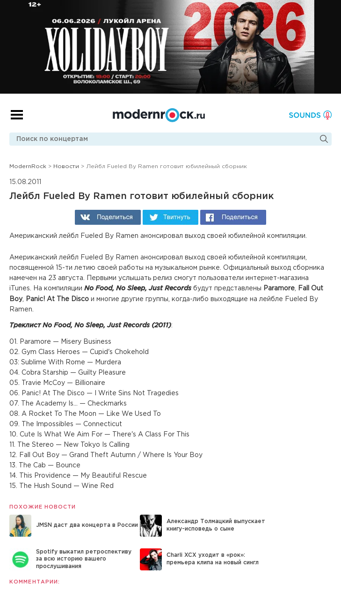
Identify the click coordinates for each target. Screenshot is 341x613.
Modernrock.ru (159, 115)
